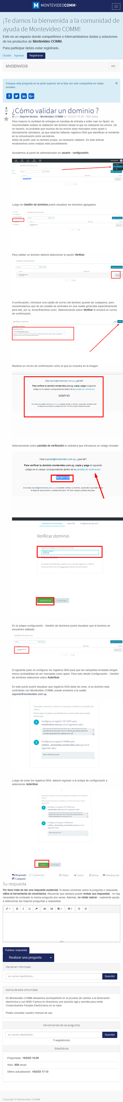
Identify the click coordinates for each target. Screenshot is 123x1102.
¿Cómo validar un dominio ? (55, 110)
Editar (65, 875)
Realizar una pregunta (25, 958)
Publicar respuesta (16, 950)
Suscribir (110, 976)
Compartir (20, 878)
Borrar (95, 875)
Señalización (112, 875)
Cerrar (80, 875)
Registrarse (36, 55)
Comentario (38, 875)
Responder (20, 875)
